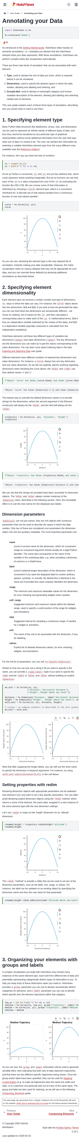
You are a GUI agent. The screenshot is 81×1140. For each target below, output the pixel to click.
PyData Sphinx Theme (67, 1128)
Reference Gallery (30, 149)
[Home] (5, 13)
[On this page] (76, 4)
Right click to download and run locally (32, 1103)
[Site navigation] (4, 4)
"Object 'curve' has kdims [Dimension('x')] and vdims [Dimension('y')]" (42, 390)
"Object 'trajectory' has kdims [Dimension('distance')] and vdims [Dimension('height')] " (42, 485)
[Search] (68, 4)
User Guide (15, 13)
